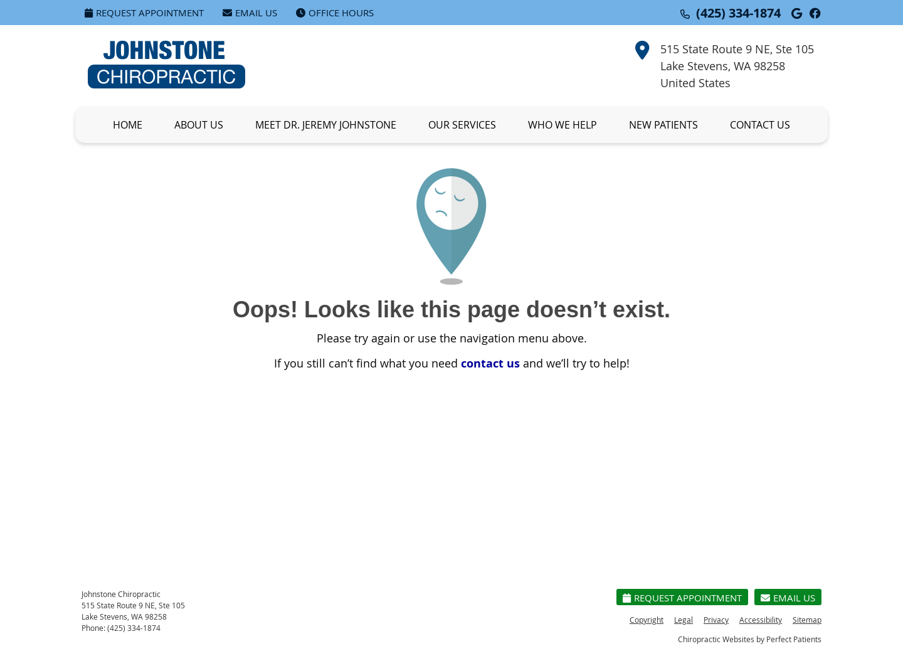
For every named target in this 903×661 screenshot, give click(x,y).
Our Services (462, 125)
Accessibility (760, 620)
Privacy (716, 620)
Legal (683, 620)
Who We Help (562, 125)
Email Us (250, 12)
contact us (490, 363)
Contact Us (760, 125)
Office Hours (335, 12)
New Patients (663, 125)
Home (127, 125)
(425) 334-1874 (738, 12)
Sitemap (807, 620)
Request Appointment (144, 12)
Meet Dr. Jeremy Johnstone (325, 125)
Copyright (646, 620)
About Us (198, 125)
